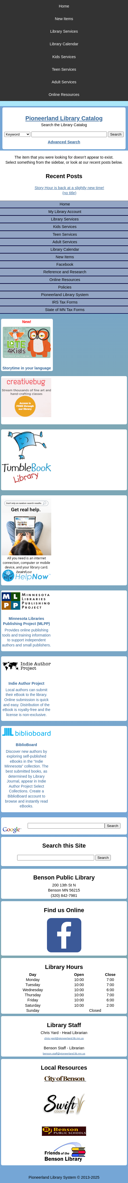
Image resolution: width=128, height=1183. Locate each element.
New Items (64, 19)
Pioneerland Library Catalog (64, 118)
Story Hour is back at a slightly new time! (69, 188)
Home (64, 6)
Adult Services (64, 82)
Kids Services (64, 57)
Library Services (64, 31)
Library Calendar (64, 44)
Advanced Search (64, 142)
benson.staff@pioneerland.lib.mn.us (64, 1053)
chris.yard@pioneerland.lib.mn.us (64, 1038)
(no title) (69, 193)
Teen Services (64, 69)
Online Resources (64, 94)
